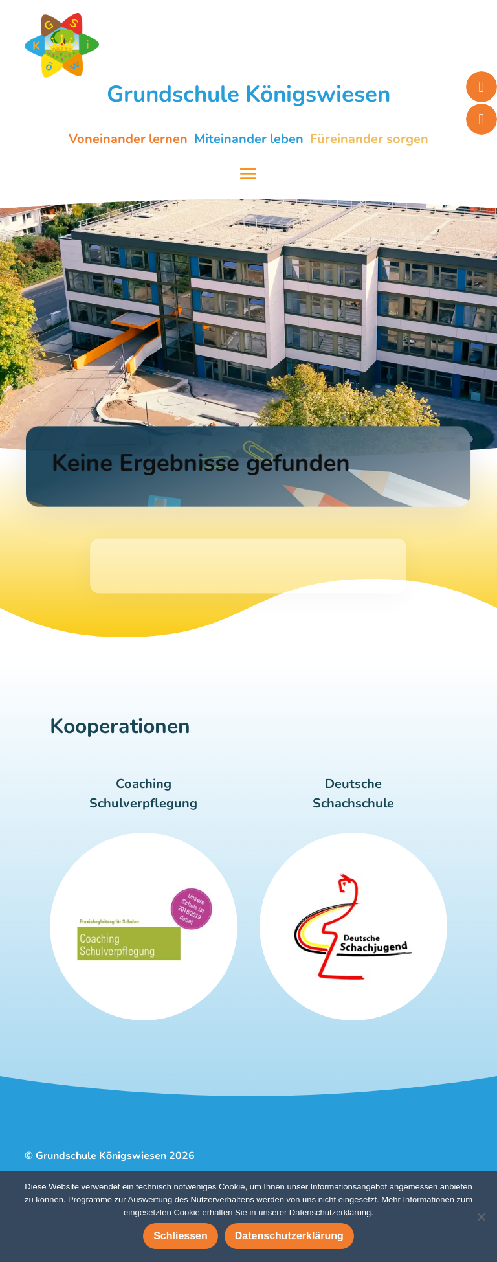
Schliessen (180, 1235)
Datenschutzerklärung (289, 1235)
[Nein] (480, 1216)
